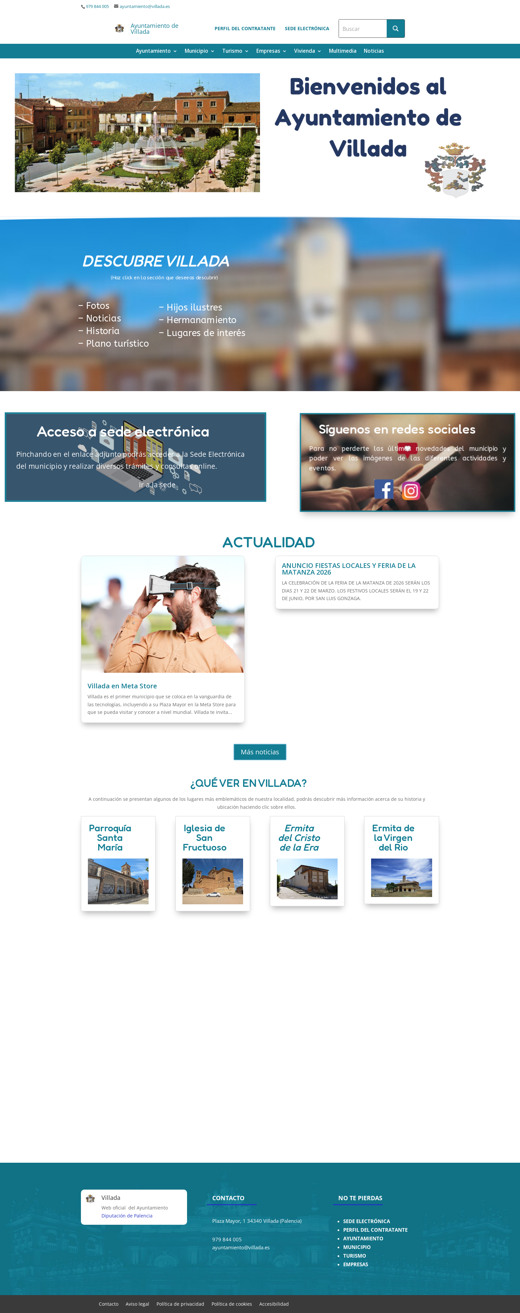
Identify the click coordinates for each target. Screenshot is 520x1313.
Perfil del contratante (245, 28)
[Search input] (363, 28)
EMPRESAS (355, 1264)
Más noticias (260, 751)
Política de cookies (232, 1303)
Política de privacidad (180, 1303)
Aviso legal (137, 1303)
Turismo (232, 51)
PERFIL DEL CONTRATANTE (375, 1229)
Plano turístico (117, 343)
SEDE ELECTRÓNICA (366, 1221)
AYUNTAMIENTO (363, 1238)
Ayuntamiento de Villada (154, 28)
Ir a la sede (135, 484)
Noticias (374, 51)
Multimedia (343, 51)
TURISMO (354, 1255)
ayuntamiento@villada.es (145, 6)
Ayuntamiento (153, 51)
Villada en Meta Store (122, 687)
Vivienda (304, 51)
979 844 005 (97, 6)
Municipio (196, 51)
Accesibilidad (274, 1303)
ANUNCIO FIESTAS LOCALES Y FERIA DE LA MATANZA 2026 (349, 570)
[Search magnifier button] (396, 28)
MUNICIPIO (357, 1247)
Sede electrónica (307, 28)
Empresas (268, 51)
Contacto (108, 1303)
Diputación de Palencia (127, 1215)
